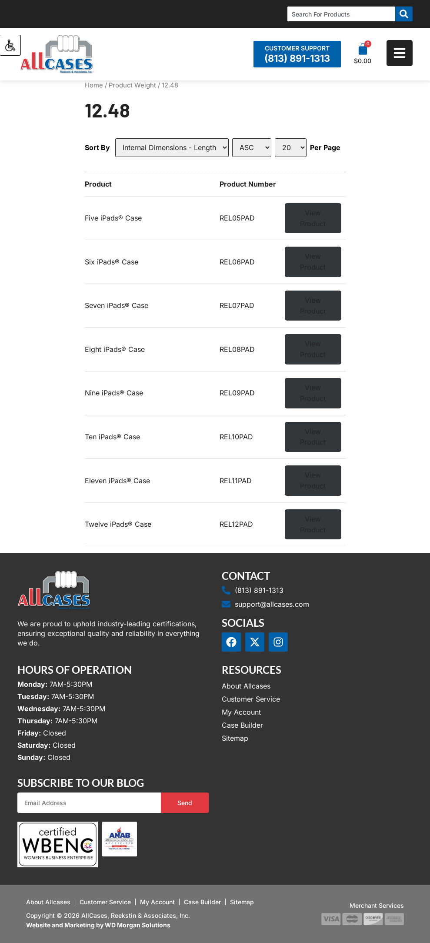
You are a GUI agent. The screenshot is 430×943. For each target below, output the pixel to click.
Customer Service (251, 699)
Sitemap (235, 738)
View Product (313, 218)
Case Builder (242, 725)
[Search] (404, 14)
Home (94, 85)
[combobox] (341, 14)
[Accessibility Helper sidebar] (10, 45)
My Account (241, 712)
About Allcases (246, 686)
